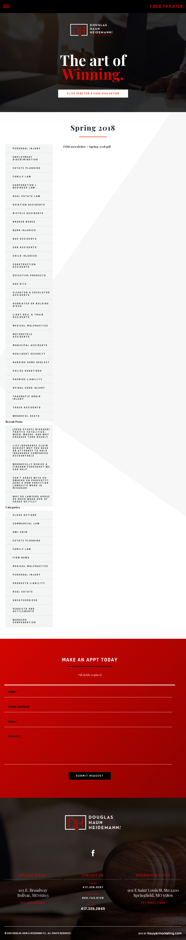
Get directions (32, 902)
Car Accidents (25, 247)
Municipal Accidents (30, 345)
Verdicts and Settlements (24, 610)
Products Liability (29, 583)
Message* (88, 747)
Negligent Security (29, 353)
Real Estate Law (27, 196)
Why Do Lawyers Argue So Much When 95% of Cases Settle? (31, 499)
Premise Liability (27, 379)
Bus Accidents (25, 238)
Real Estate (23, 591)
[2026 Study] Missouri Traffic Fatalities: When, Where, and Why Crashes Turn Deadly (31, 433)
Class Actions (25, 515)
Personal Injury (27, 148)
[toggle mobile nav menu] (6, 6)
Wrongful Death (26, 416)
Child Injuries (25, 256)
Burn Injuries (24, 230)
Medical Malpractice (30, 325)
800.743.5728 (93, 898)
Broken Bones (24, 221)
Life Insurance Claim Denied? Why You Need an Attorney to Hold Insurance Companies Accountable (30, 450)
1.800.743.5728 (166, 6)
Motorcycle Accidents (23, 335)
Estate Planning (27, 168)
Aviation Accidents (29, 204)
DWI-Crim (20, 532)
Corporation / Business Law (25, 186)
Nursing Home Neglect (31, 362)
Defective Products (29, 275)
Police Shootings (27, 371)
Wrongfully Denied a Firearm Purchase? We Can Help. (31, 467)
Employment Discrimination (25, 158)
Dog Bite (20, 284)
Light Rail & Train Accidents (28, 316)
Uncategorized (25, 600)
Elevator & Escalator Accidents (31, 294)
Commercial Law (26, 523)
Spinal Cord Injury (29, 388)
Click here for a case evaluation (93, 93)
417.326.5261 (93, 887)
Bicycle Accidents (28, 213)
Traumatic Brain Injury (27, 398)
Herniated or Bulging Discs (31, 305)
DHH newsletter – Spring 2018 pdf (87, 147)
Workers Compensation (24, 621)
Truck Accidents (27, 407)
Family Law (22, 176)
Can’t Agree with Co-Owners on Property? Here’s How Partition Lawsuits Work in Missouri (31, 483)
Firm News (21, 557)
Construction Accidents (24, 266)
